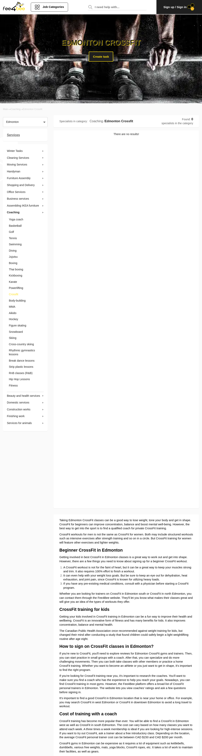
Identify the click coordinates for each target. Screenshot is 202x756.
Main (5, 109)
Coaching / (97, 121)
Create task (101, 56)
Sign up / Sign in (179, 7)
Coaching (15, 109)
